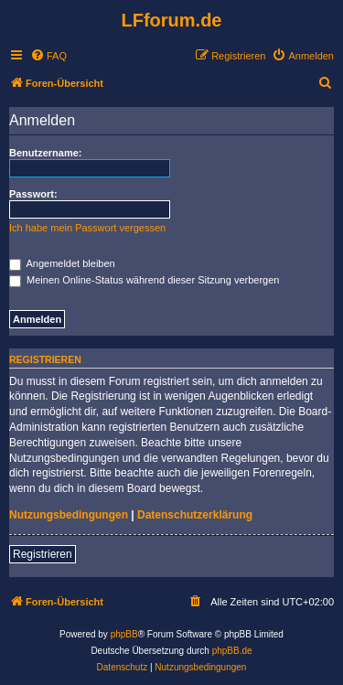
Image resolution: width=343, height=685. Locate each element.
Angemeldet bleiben (62, 263)
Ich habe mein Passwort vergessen (87, 227)
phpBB (124, 634)
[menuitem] (48, 56)
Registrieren (42, 554)
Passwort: (33, 193)
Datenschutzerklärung (194, 514)
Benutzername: (45, 152)
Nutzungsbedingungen (68, 514)
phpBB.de (232, 651)
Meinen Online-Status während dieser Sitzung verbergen (144, 279)
